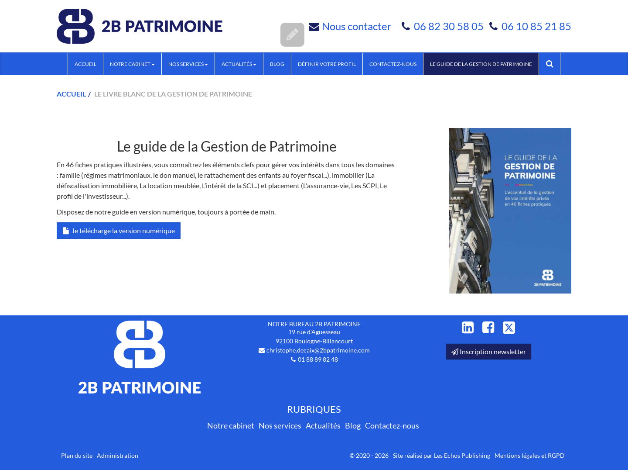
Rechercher (553, 63)
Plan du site (76, 455)
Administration (117, 455)
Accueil (85, 64)
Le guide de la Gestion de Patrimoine (481, 64)
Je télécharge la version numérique (118, 230)
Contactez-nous (392, 64)
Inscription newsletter (488, 351)
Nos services (188, 64)
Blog (277, 64)
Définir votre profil (327, 64)
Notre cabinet (132, 64)
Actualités (239, 64)
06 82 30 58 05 (450, 26)
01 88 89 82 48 (318, 359)
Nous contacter (357, 26)
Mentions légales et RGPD (530, 455)
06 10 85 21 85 (536, 26)
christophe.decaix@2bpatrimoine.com (318, 350)
